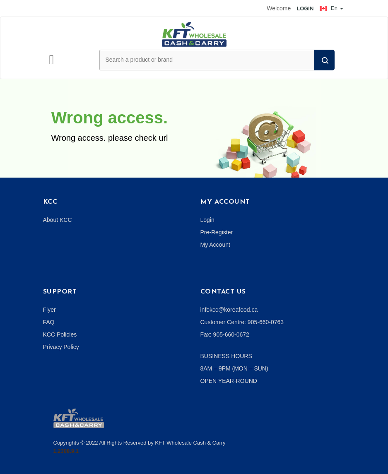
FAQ (49, 322)
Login (207, 220)
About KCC (57, 220)
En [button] (331, 8)
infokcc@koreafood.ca (229, 309)
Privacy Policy (61, 347)
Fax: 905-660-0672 (224, 334)
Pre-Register (216, 232)
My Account (215, 244)
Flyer (49, 309)
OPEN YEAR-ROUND (228, 381)
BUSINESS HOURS (226, 356)
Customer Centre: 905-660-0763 (242, 322)
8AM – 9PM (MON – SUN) (234, 368)
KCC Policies (60, 334)
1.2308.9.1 (66, 451)
